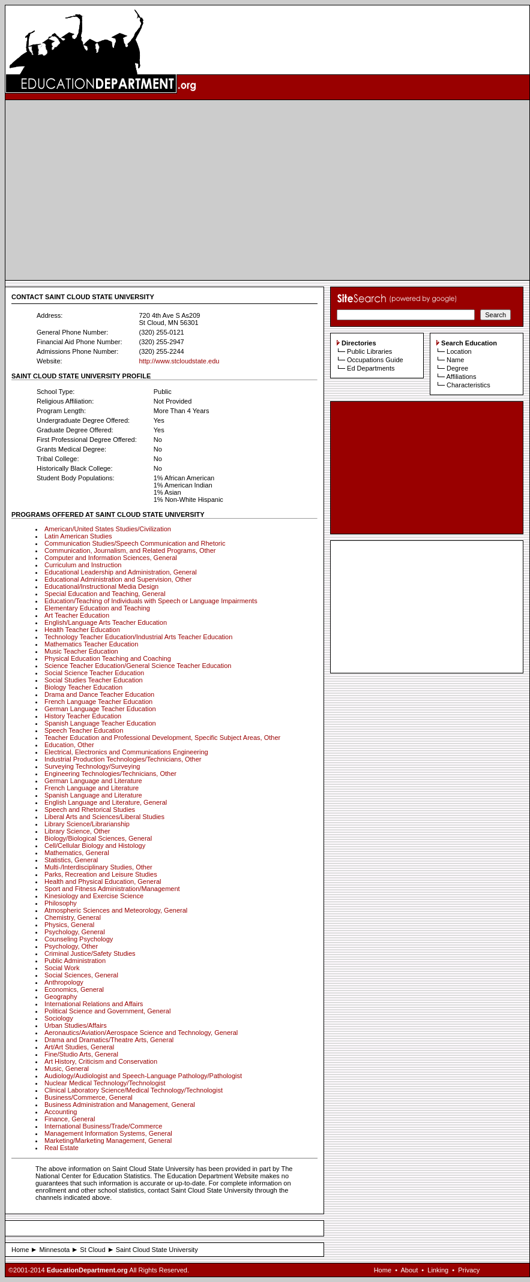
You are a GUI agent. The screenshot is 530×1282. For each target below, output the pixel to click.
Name (455, 359)
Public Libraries (369, 351)
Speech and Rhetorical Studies (89, 809)
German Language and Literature (93, 780)
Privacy (469, 1270)
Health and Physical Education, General (102, 881)
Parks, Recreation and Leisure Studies (100, 874)
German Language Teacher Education (100, 708)
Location (459, 351)
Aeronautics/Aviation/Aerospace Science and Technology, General (141, 1032)
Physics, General (69, 924)
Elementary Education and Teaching (97, 608)
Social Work (61, 967)
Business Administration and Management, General (119, 1104)
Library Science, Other (77, 831)
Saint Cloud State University (157, 1249)
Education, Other (69, 744)
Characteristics (468, 385)
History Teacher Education (82, 716)
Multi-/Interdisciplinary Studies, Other (98, 867)
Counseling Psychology (78, 939)
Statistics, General (71, 859)
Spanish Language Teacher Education (100, 723)
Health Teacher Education (82, 629)
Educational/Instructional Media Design (101, 586)
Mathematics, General (76, 852)
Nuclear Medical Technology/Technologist (105, 1083)
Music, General (66, 1068)
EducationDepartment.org (87, 1270)
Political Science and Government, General (107, 1011)
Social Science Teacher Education (94, 672)
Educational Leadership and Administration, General (120, 572)
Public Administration (75, 960)
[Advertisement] (268, 190)
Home (20, 1249)
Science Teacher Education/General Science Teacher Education (137, 665)
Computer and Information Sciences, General (110, 557)
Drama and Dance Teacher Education (99, 694)
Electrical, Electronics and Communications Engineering (126, 752)
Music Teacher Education (81, 651)
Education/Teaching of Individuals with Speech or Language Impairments (150, 600)
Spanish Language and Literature (93, 795)
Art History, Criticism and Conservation (100, 1061)
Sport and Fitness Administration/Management (112, 888)
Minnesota (54, 1249)
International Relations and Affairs (93, 1003)
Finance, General (69, 1118)
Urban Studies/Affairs (75, 1025)
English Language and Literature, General (105, 802)
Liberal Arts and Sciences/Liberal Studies (104, 816)
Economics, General (74, 989)
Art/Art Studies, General (79, 1047)
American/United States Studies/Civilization (107, 528)
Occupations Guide (375, 359)
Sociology (58, 1018)
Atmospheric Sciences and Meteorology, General (115, 910)
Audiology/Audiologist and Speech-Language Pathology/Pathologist (143, 1075)
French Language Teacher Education (98, 701)
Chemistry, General (72, 917)
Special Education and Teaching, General (105, 593)
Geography (60, 996)
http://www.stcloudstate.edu (179, 361)
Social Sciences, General (81, 975)
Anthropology (63, 982)
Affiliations (461, 376)
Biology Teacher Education (83, 687)
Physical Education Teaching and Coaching (107, 658)
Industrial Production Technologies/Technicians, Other (123, 759)
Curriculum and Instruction (82, 564)
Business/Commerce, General (88, 1097)
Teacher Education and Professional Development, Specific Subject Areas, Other (162, 737)
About (409, 1270)
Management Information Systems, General (108, 1133)
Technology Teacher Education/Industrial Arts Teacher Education (138, 636)
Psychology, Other (71, 946)
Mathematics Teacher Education (91, 644)
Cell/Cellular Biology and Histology (94, 845)
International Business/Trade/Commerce (103, 1126)
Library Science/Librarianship (87, 823)
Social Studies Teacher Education (93, 680)
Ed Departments (370, 368)
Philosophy (60, 903)
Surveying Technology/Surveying (92, 766)
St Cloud (92, 1249)
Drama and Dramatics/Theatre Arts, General (108, 1039)
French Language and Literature (91, 788)
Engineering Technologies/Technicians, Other (110, 773)
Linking (437, 1270)
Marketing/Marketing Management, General (108, 1140)
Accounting (60, 1111)
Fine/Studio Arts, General (81, 1054)
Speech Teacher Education (83, 730)
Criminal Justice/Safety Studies (90, 953)
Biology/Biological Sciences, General (98, 838)
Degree (457, 368)
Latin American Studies (78, 536)
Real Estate (61, 1147)
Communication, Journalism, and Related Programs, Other (130, 550)
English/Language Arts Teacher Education (105, 622)
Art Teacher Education (76, 615)
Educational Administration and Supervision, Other (117, 579)
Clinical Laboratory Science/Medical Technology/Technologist (133, 1090)
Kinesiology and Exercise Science (93, 895)
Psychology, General (74, 931)
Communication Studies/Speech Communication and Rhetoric (134, 543)
